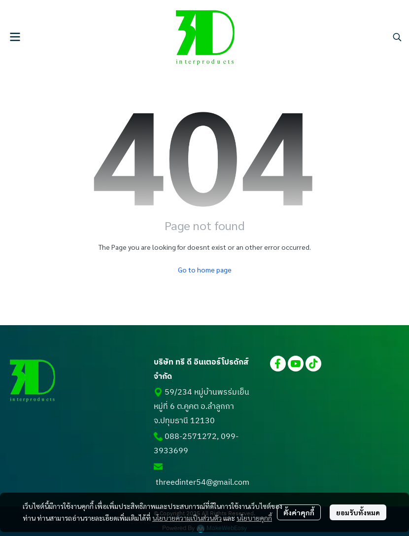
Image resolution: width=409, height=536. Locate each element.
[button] (397, 37)
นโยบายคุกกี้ (254, 517)
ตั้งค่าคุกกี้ (298, 512)
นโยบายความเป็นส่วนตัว (187, 517)
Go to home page (205, 269)
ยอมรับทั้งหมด (358, 512)
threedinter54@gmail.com (202, 482)
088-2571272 (191, 436)
